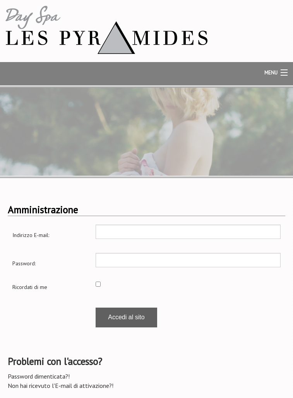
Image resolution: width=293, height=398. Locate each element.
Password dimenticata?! (39, 376)
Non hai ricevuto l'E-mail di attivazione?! (60, 385)
